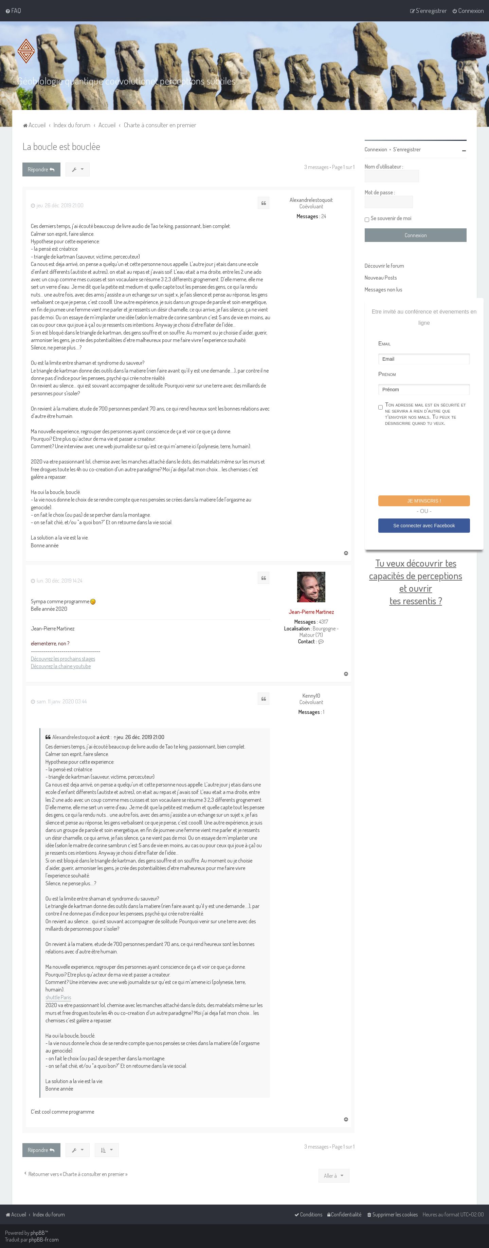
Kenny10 (311, 696)
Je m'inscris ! (424, 501)
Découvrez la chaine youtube (61, 666)
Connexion (376, 149)
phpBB (38, 1232)
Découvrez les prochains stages (63, 658)
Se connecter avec (424, 525)
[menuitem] (13, 10)
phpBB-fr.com (44, 1239)
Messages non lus (383, 289)
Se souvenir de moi (391, 218)
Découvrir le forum (384, 265)
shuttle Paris (58, 997)
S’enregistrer (407, 149)
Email (384, 343)
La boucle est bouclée (61, 146)
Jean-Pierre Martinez (311, 611)
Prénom (387, 374)
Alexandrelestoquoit (311, 200)
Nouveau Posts (381, 277)
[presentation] (430, 461)
